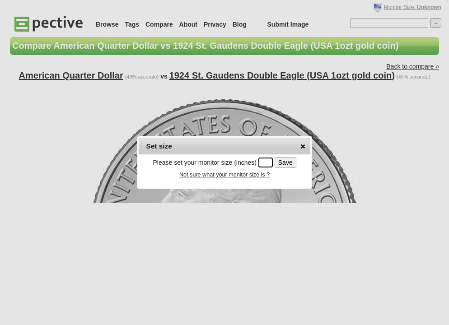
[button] (303, 146)
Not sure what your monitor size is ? (224, 175)
